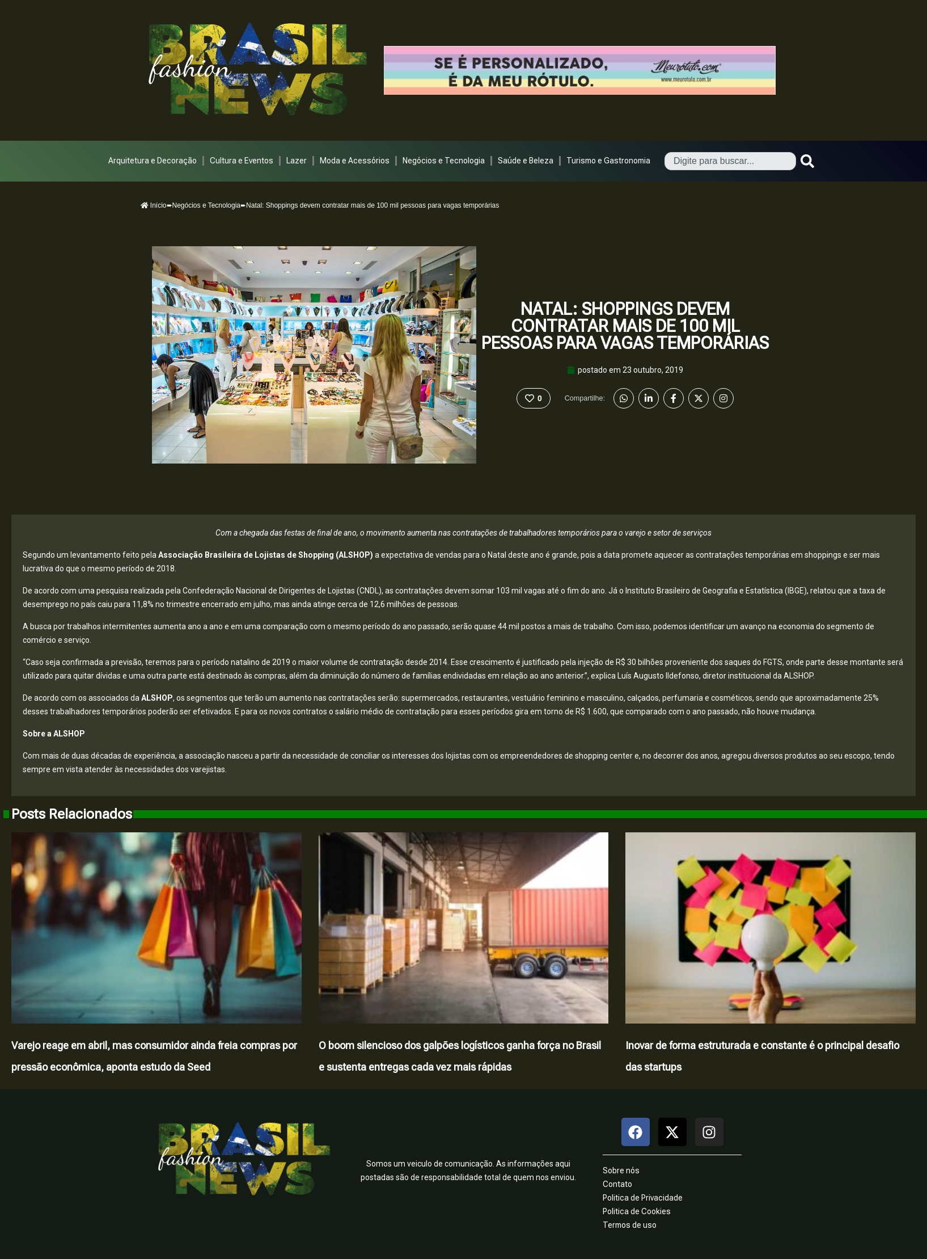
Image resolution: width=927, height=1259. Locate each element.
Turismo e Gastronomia (608, 160)
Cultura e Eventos (241, 160)
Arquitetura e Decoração (152, 160)
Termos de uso (630, 1224)
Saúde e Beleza (525, 160)
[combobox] (730, 161)
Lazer (296, 160)
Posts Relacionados (71, 814)
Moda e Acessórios (355, 160)
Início (154, 205)
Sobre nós (621, 1170)
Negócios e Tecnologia (444, 160)
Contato (617, 1184)
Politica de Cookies (637, 1211)
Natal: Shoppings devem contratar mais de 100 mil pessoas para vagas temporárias (625, 326)
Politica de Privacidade (643, 1197)
